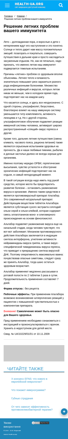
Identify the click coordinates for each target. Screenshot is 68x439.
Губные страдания (22, 398)
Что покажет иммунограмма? (28, 390)
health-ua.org (33, 5)
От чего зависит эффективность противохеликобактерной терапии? (32, 408)
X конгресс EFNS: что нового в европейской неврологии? (29, 380)
